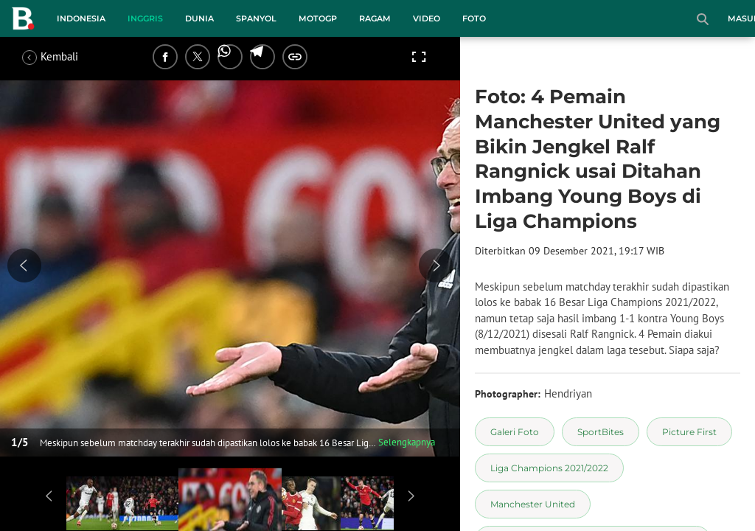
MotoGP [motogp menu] (318, 18)
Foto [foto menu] (474, 18)
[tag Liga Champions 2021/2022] (549, 468)
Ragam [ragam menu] (375, 18)
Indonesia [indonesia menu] (81, 18)
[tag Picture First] (689, 431)
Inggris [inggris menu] (145, 18)
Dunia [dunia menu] (199, 18)
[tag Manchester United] (533, 504)
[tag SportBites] (600, 431)
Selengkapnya (406, 442)
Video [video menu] (426, 18)
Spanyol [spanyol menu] (256, 18)
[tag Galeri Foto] (514, 431)
